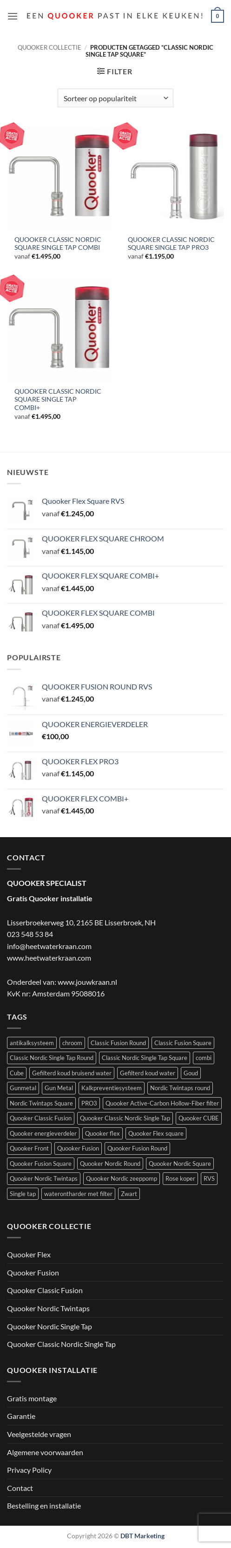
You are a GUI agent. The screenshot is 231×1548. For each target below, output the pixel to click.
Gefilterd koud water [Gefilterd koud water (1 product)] (147, 1073)
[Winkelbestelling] (115, 98)
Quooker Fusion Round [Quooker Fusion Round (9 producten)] (137, 1148)
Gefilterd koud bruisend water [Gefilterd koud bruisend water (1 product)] (72, 1073)
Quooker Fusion (33, 1272)
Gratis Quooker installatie (49, 898)
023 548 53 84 (30, 934)
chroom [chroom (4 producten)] (72, 1043)
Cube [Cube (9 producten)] (17, 1073)
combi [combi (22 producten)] (203, 1057)
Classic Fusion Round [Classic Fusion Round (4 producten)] (118, 1043)
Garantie (21, 1415)
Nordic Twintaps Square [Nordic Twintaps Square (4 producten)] (41, 1103)
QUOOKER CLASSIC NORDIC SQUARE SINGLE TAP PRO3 (171, 244)
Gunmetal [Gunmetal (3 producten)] (23, 1088)
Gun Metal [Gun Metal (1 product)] (59, 1088)
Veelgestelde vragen (39, 1434)
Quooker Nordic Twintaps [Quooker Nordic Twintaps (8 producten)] (44, 1178)
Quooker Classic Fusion (45, 1290)
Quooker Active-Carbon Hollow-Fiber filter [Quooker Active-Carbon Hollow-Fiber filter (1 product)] (162, 1103)
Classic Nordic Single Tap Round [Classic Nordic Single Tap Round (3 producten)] (51, 1057)
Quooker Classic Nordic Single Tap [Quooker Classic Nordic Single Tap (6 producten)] (125, 1118)
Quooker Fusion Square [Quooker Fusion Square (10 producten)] (41, 1163)
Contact (20, 1487)
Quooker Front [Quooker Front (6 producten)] (29, 1148)
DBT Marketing (142, 1536)
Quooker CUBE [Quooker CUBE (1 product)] (198, 1118)
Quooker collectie (49, 47)
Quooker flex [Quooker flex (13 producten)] (102, 1133)
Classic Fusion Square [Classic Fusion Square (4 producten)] (182, 1043)
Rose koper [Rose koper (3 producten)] (180, 1178)
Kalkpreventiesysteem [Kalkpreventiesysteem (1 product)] (111, 1088)
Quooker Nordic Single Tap (49, 1326)
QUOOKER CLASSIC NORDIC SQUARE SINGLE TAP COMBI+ (57, 399)
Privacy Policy (29, 1469)
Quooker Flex (29, 1254)
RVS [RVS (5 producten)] (209, 1178)
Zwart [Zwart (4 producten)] (129, 1193)
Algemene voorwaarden (45, 1452)
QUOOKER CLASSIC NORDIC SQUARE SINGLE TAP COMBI (57, 244)
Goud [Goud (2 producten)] (191, 1073)
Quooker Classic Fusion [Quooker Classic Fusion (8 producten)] (41, 1118)
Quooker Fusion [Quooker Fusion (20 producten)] (78, 1148)
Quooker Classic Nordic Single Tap (61, 1344)
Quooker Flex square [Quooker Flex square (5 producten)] (156, 1133)
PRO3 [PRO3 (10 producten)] (89, 1103)
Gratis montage (32, 1398)
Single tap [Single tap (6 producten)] (23, 1193)
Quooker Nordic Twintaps (48, 1308)
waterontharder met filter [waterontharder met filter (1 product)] (78, 1193)
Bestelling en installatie (44, 1505)
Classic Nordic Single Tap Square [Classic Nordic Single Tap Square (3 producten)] (144, 1057)
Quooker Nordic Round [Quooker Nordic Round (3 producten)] (110, 1163)
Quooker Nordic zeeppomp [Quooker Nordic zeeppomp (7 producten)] (121, 1178)
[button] (12, 16)
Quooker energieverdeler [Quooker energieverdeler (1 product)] (43, 1133)
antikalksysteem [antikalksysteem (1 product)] (32, 1043)
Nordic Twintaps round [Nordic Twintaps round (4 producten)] (180, 1088)
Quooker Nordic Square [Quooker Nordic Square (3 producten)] (180, 1163)
